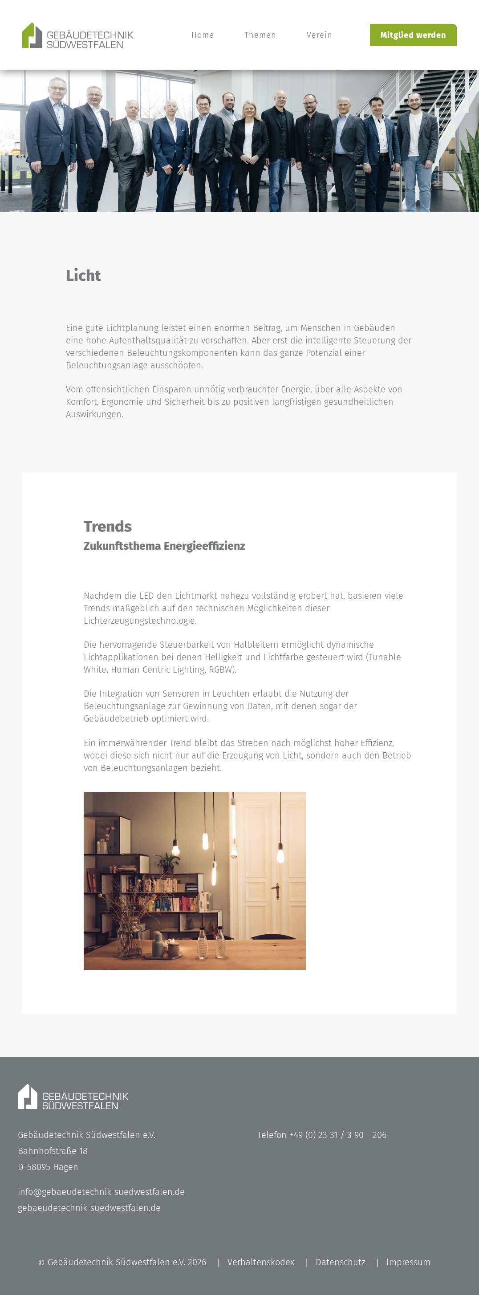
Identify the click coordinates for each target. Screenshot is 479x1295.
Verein (320, 35)
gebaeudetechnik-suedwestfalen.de (89, 1207)
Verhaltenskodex (260, 1262)
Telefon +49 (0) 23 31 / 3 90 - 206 (321, 1135)
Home (202, 35)
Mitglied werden (413, 35)
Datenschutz (340, 1262)
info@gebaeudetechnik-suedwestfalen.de (101, 1191)
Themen (260, 35)
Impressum (408, 1262)
